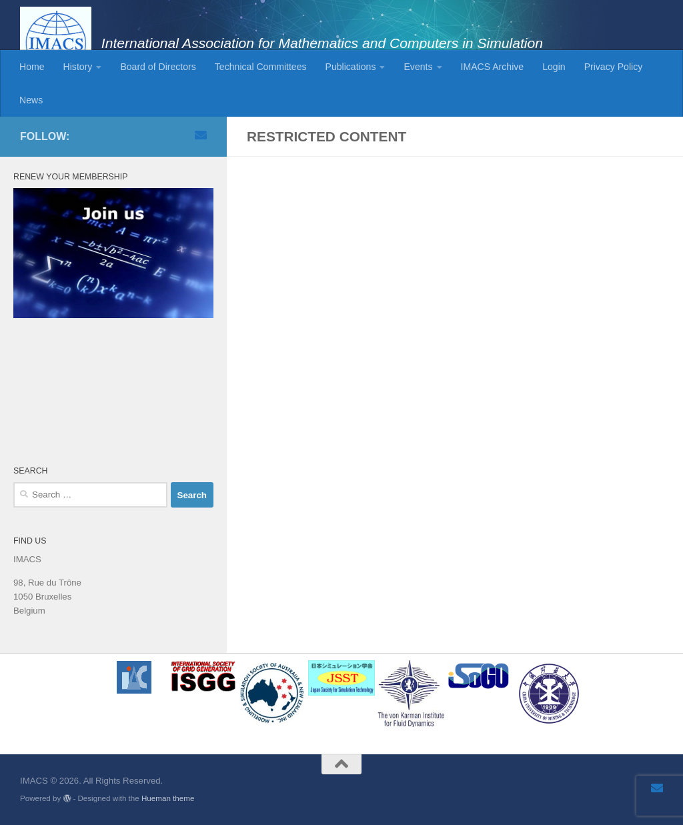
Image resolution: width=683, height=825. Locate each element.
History (78, 66)
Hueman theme (167, 798)
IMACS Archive (492, 66)
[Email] (201, 135)
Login (553, 66)
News (31, 100)
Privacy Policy (613, 66)
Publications (350, 66)
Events (418, 66)
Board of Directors (157, 66)
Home (32, 66)
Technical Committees (261, 66)
